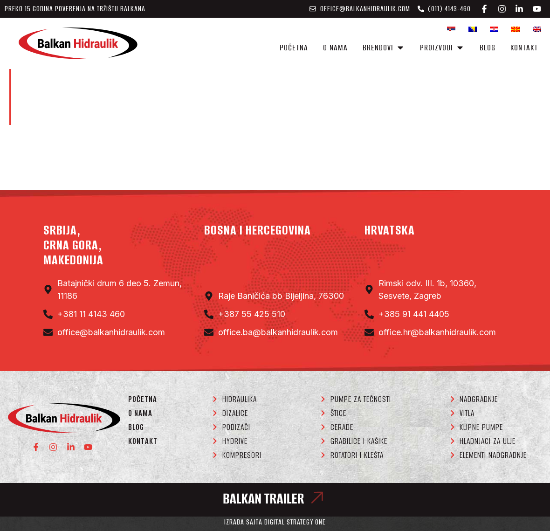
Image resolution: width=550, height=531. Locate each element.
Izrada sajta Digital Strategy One (275, 522)
